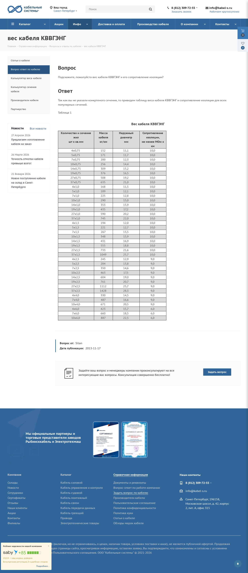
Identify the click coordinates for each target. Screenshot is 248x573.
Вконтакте (237, 563)
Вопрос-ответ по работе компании (136, 487)
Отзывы (13, 503)
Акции (12, 513)
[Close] (48, 546)
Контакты (14, 518)
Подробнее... (42, 566)
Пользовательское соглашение (134, 503)
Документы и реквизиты (129, 482)
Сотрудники (15, 493)
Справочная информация (130, 474)
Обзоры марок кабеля (128, 523)
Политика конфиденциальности (134, 508)
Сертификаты (16, 498)
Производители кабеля (129, 498)
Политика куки (123, 513)
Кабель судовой (71, 493)
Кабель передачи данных (78, 508)
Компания (14, 474)
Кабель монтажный (74, 498)
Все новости (38, 128)
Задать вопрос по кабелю (130, 493)
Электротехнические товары (80, 523)
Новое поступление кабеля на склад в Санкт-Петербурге (28, 183)
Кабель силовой (71, 482)
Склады (13, 482)
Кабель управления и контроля (82, 487)
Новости (13, 487)
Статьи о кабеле (124, 518)
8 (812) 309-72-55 (183, 8)
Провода (66, 518)
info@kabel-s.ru (220, 8)
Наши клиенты (17, 508)
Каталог (66, 474)
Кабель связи (70, 503)
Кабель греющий (72, 513)
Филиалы (14, 523)
